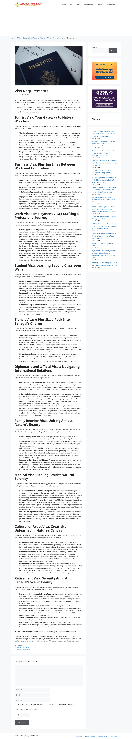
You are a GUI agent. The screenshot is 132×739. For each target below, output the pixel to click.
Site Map (79, 736)
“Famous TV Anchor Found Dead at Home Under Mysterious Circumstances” (104, 143)
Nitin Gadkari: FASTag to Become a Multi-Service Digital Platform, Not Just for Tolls (104, 162)
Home (13, 38)
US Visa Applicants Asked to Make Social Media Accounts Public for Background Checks (104, 180)
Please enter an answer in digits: (26, 709)
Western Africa (45, 38)
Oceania (99, 5)
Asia (70, 5)
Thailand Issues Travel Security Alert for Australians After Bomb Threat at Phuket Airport (103, 133)
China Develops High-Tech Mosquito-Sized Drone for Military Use (104, 199)
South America (110, 5)
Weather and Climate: (23, 650)
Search (94, 47)
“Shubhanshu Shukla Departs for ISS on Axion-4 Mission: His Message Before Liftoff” (103, 153)
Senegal (56, 38)
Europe (78, 5)
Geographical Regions (31, 38)
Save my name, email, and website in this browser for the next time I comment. (45, 704)
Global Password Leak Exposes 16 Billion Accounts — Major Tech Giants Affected (104, 235)
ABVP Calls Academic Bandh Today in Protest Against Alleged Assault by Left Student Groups (104, 226)
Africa (64, 5)
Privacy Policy (113, 736)
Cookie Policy (102, 736)
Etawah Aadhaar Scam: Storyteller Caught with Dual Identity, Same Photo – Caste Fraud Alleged (104, 189)
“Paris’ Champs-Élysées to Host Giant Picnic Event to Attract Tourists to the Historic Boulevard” (104, 209)
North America (89, 5)
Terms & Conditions (90, 736)
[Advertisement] (66, 23)
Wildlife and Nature (23, 648)
